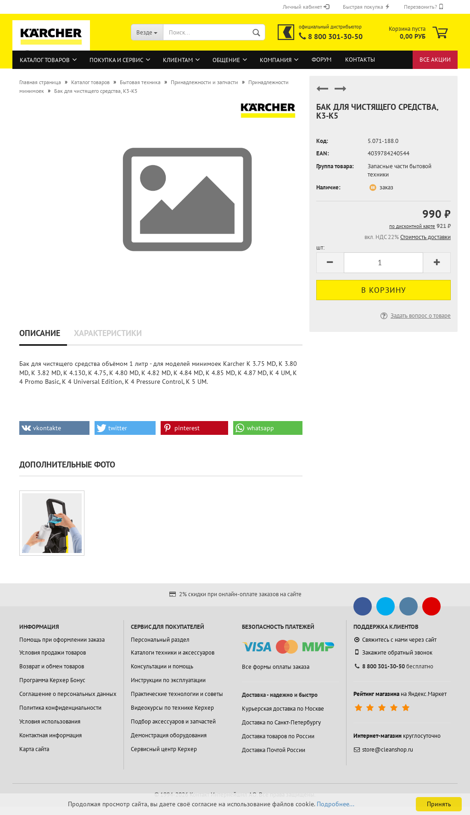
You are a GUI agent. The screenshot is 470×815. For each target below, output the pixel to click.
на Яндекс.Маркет (400, 694)
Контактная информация (50, 735)
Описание (39, 333)
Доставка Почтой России (273, 750)
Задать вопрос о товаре (415, 315)
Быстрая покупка (366, 6)
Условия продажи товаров (52, 652)
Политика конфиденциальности (60, 708)
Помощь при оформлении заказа (62, 640)
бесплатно (393, 666)
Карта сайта (34, 749)
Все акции (435, 59)
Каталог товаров (45, 60)
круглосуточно (397, 736)
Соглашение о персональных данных (68, 694)
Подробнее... (335, 804)
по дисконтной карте (412, 226)
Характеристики (108, 333)
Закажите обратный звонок (392, 652)
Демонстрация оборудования (169, 735)
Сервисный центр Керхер (164, 749)
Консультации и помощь (162, 666)
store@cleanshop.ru (383, 749)
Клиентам (178, 60)
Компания (275, 60)
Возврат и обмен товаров (51, 666)
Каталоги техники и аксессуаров (172, 652)
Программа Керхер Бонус (52, 680)
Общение (226, 60)
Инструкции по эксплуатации (168, 680)
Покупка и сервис (116, 60)
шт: (320, 247)
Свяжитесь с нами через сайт (394, 640)
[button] (54, 428)
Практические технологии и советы (177, 694)
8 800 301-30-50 (335, 36)
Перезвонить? (424, 6)
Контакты (360, 59)
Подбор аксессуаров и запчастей (173, 721)
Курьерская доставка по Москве (283, 708)
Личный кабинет (306, 6)
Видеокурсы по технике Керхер (172, 708)
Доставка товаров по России (278, 736)
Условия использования (49, 721)
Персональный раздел (160, 640)
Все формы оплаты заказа (275, 667)
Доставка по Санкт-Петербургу (281, 722)
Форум (321, 59)
